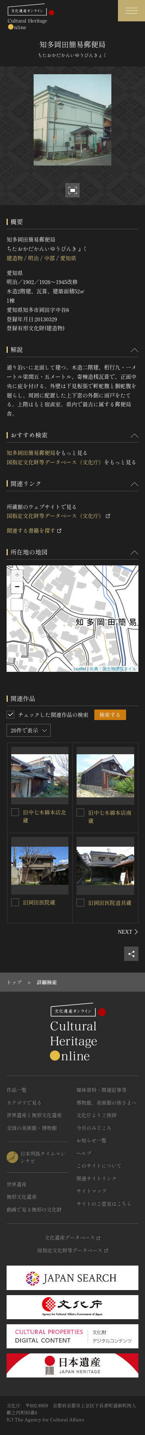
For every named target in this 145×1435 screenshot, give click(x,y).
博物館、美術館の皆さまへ (107, 1102)
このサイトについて (99, 1165)
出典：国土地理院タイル (113, 668)
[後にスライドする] (128, 932)
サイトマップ (92, 1190)
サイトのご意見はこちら (104, 1203)
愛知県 (68, 258)
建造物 (15, 258)
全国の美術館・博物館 (32, 1128)
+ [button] (17, 576)
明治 (33, 258)
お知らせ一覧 (92, 1140)
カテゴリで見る (24, 1102)
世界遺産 (17, 1184)
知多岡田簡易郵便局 (31, 453)
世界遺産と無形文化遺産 (34, 1115)
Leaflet (79, 668)
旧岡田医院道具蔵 (109, 903)
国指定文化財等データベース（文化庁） (55, 462)
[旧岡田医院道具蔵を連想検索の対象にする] (80, 903)
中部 (49, 258)
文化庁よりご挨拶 (97, 1115)
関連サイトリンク (97, 1178)
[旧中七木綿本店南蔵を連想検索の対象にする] (80, 812)
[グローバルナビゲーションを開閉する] (131, 10)
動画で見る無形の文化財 (34, 1209)
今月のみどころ (94, 1128)
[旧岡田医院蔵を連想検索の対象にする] (15, 902)
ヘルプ (84, 1153)
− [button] (17, 587)
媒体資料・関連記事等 (102, 1089)
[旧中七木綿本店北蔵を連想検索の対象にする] (15, 812)
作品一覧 (17, 1089)
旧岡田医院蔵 (39, 902)
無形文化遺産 (22, 1196)
